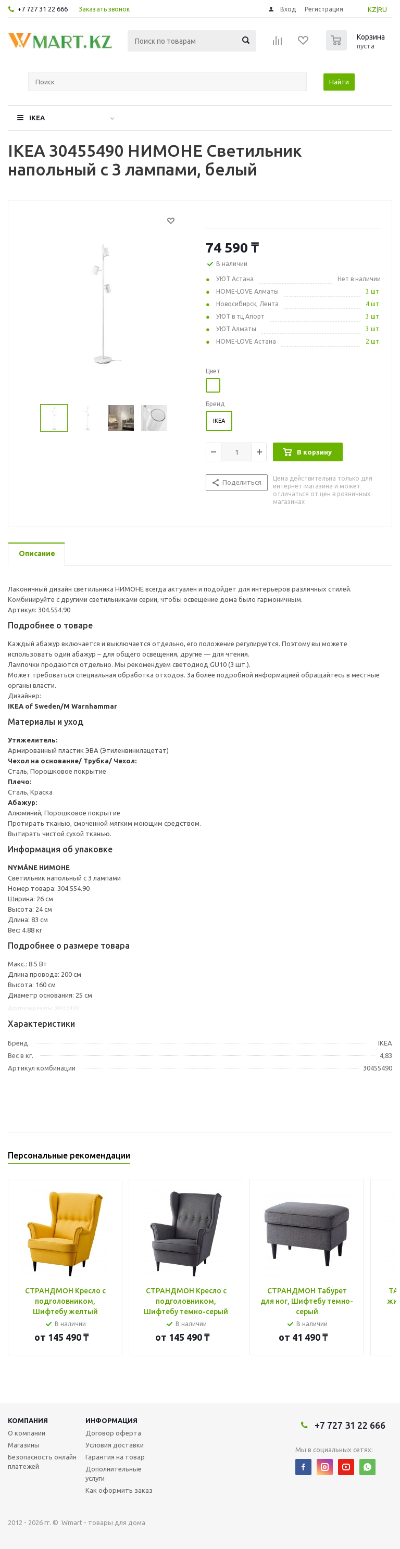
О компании (26, 1433)
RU (382, 9)
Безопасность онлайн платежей (42, 1461)
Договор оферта (113, 1433)
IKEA (37, 117)
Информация (111, 1420)
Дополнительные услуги (113, 1473)
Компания (28, 1420)
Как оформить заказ (119, 1490)
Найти (339, 81)
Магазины (24, 1445)
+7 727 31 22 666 (42, 8)
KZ (372, 9)
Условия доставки (114, 1445)
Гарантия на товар (115, 1456)
